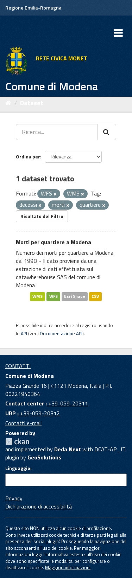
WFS (53, 296)
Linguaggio (17, 468)
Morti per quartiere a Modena (53, 242)
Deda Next (67, 449)
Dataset (31, 103)
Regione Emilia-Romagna (33, 7)
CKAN (17, 441)
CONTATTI (18, 366)
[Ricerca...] (57, 132)
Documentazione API (61, 333)
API (24, 333)
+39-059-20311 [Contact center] (67, 403)
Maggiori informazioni (67, 567)
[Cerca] (106, 132)
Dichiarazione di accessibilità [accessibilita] (38, 506)
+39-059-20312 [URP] (39, 413)
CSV (95, 296)
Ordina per (28, 156)
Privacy (14, 498)
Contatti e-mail (23, 423)
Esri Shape (74, 296)
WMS (37, 296)
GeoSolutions (44, 457)
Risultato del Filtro (41, 216)
